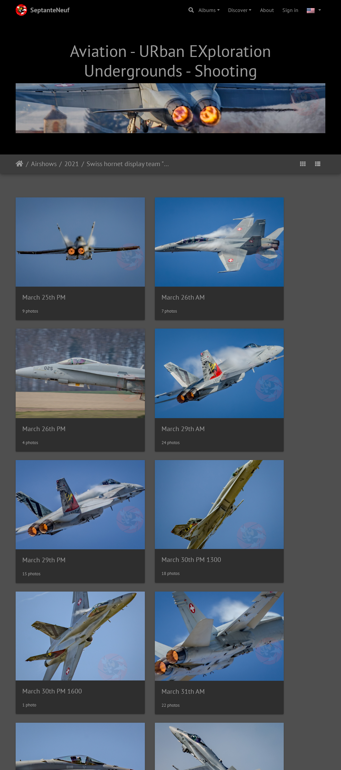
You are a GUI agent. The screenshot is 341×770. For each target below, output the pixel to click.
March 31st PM (256, 492)
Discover (237, 10)
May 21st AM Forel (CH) (55, 710)
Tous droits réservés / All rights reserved (275, 761)
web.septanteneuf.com (153, 761)
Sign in (290, 10)
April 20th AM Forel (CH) (163, 601)
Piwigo (184, 744)
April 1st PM (39, 601)
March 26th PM (257, 274)
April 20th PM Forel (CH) (270, 601)
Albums (207, 10)
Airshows (44, 163)
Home (19, 164)
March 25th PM (44, 274)
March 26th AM (150, 274)
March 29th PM (150, 383)
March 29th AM (44, 383)
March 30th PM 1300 (265, 383)
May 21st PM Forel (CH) (162, 710)
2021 (71, 163)
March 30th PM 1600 (52, 492)
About (267, 10)
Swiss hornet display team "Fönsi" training (128, 163)
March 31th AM (150, 492)
